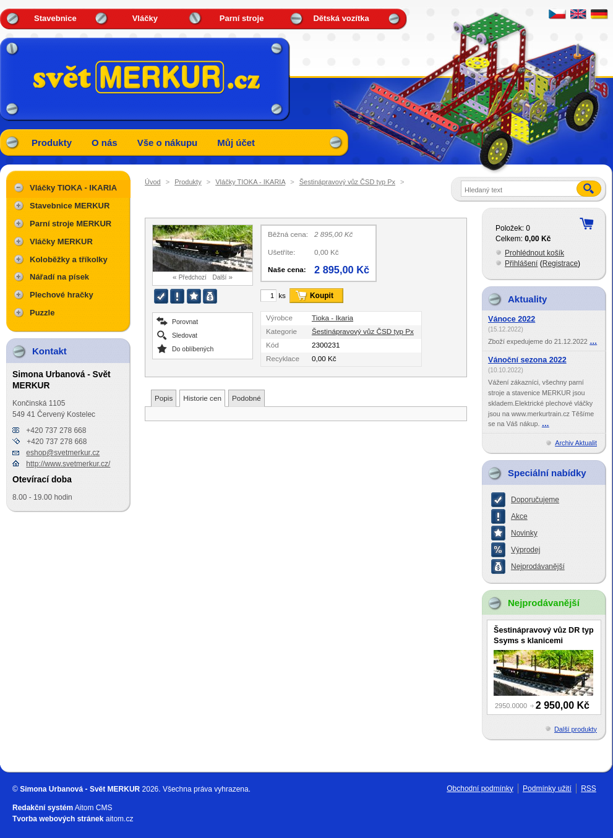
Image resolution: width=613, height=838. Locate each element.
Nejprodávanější (538, 566)
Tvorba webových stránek (57, 818)
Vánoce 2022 (511, 319)
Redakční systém (42, 807)
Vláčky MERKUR (61, 241)
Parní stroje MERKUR (70, 223)
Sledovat (184, 335)
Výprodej (525, 549)
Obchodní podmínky (480, 788)
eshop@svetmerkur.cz (63, 452)
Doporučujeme (535, 499)
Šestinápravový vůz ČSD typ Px (347, 182)
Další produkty (575, 729)
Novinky (524, 533)
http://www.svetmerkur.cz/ (68, 464)
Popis (164, 398)
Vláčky (145, 18)
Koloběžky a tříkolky (69, 259)
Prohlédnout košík (534, 253)
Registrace (560, 263)
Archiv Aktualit (576, 443)
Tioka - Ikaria (332, 318)
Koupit (321, 295)
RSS (588, 788)
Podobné (246, 398)
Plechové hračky (61, 294)
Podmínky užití (547, 788)
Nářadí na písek (59, 276)
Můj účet (236, 142)
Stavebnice (55, 18)
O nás (105, 142)
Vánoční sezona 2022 (527, 360)
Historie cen (202, 398)
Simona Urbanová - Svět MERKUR (80, 789)
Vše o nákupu (167, 142)
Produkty (52, 142)
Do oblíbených (192, 348)
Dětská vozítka (341, 18)
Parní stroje (242, 18)
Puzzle (42, 312)
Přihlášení (521, 263)
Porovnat (185, 321)
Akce (519, 516)
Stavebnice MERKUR (69, 205)
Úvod (153, 182)
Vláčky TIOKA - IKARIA (250, 182)
